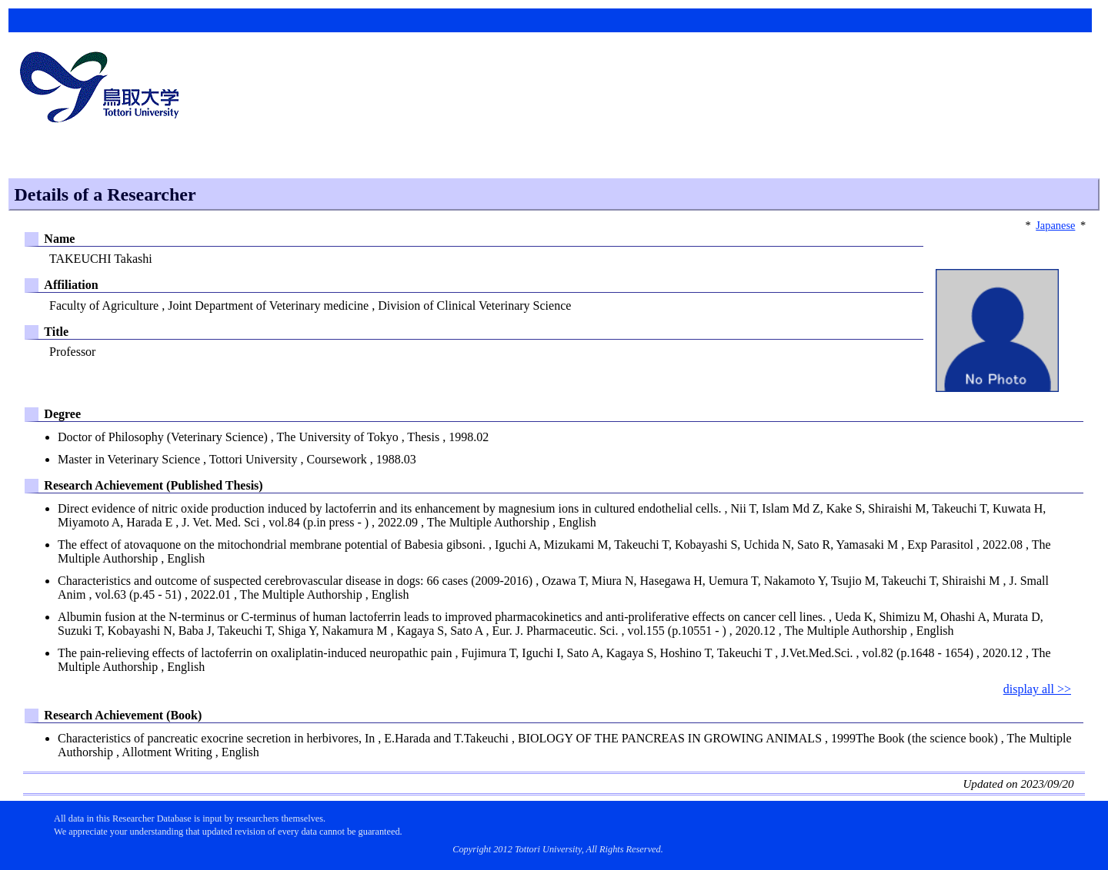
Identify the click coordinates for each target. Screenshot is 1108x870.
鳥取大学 (104, 89)
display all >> (1037, 689)
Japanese (1055, 225)
